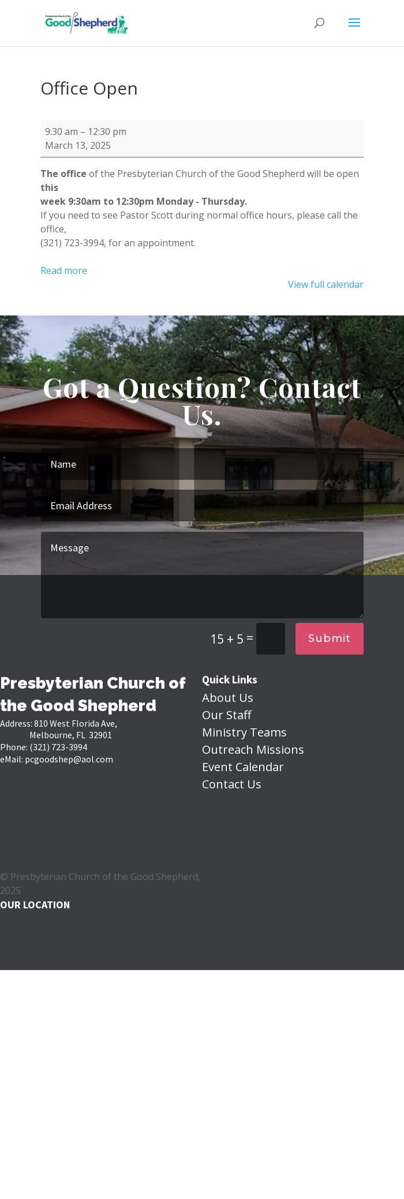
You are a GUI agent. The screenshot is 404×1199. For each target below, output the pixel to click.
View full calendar (326, 284)
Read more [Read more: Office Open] (63, 270)
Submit (329, 638)
